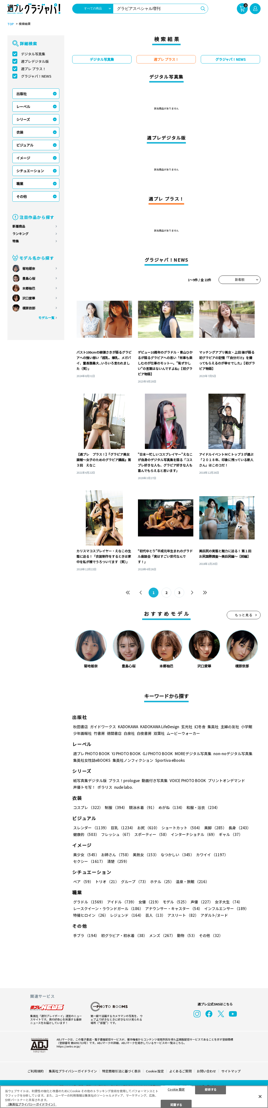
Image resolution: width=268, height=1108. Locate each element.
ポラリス (104, 787)
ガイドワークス (103, 726)
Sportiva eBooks (170, 760)
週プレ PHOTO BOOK (91, 753)
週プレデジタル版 (35, 61)
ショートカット (181, 827)
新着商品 (18, 226)
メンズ (162, 935)
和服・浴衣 (203, 807)
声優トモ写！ (84, 787)
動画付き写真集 (155, 780)
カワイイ (212, 854)
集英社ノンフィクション (132, 760)
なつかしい (177, 854)
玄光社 (186, 726)
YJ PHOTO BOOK (126, 753)
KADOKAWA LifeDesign (159, 726)
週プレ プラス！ (33, 68)
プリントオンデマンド (226, 780)
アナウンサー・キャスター (173, 908)
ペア (83, 881)
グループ (134, 881)
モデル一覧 (46, 317)
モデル (176, 901)
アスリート (183, 915)
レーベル (23, 106)
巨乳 (123, 827)
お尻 (148, 827)
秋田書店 (80, 726)
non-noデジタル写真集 (232, 753)
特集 (15, 241)
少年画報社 (82, 733)
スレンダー (91, 827)
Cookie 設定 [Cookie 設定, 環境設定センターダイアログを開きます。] (176, 1089)
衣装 (19, 132)
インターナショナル (194, 834)
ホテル (162, 881)
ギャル (231, 834)
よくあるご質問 (180, 1071)
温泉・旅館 (192, 881)
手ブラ (86, 935)
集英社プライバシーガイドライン (73, 1071)
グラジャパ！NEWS (36, 76)
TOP (10, 23)
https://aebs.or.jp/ (68, 1046)
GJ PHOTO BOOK (158, 753)
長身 (239, 827)
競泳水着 (142, 807)
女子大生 (228, 901)
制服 (116, 807)
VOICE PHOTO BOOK (188, 780)
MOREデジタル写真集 (193, 753)
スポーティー (151, 834)
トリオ (107, 881)
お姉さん (116, 854)
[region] (134, 1097)
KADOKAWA (128, 726)
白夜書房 (144, 733)
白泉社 (129, 733)
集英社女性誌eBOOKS (92, 760)
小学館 (246, 726)
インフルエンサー (226, 908)
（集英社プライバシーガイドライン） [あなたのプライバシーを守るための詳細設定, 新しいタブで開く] (31, 1104)
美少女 (86, 854)
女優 (149, 901)
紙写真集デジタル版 (90, 780)
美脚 (215, 827)
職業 (19, 183)
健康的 (86, 834)
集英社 (213, 726)
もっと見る (244, 615)
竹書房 (99, 733)
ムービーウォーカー (183, 733)
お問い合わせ (206, 1071)
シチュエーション (30, 170)
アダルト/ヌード (214, 915)
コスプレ (88, 807)
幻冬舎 (199, 726)
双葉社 (159, 733)
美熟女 (146, 854)
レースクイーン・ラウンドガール (108, 908)
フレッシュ (116, 834)
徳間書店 (114, 733)
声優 (202, 901)
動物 (187, 935)
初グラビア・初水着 (124, 935)
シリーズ (23, 119)
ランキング (20, 233)
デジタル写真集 (33, 53)
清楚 (118, 861)
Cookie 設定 (155, 1071)
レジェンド (126, 915)
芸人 (155, 915)
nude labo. (123, 787)
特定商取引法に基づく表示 (121, 1071)
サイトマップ (231, 1071)
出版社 (21, 93)
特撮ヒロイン (90, 915)
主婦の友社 (230, 726)
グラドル (89, 901)
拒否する (211, 1089)
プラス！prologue (124, 780)
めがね (171, 807)
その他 (21, 196)
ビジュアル (24, 145)
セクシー (89, 861)
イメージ (23, 157)
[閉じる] (260, 1096)
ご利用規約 (35, 1071)
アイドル (121, 901)
